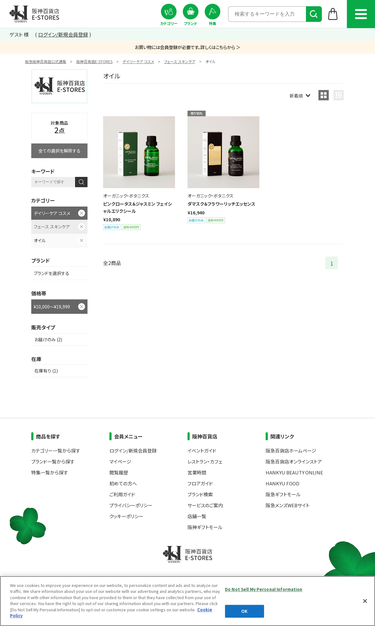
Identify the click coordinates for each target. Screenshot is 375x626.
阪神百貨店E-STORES (94, 61)
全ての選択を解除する (59, 151)
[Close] (365, 601)
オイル (40, 240)
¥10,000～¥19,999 (52, 306)
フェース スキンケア (179, 61)
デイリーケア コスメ (138, 61)
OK (244, 611)
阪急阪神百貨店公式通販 (45, 61)
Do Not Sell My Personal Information (263, 589)
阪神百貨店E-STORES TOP (34, 14)
